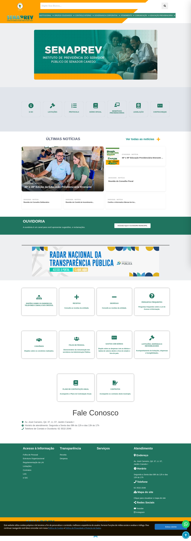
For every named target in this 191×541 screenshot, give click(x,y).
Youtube (139, 508)
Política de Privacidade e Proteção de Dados (83, 528)
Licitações (27, 466)
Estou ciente (171, 526)
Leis (25, 474)
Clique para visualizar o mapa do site (150, 498)
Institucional (46, 15)
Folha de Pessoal (30, 455)
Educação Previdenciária (162, 15)
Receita (63, 455)
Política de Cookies (55, 528)
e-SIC (25, 478)
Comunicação (142, 15)
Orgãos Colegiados (64, 15)
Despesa (64, 458)
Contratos (27, 470)
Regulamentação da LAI (33, 462)
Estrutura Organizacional (33, 458)
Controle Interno (84, 15)
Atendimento (127, 15)
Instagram (139, 512)
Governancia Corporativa (107, 15)
